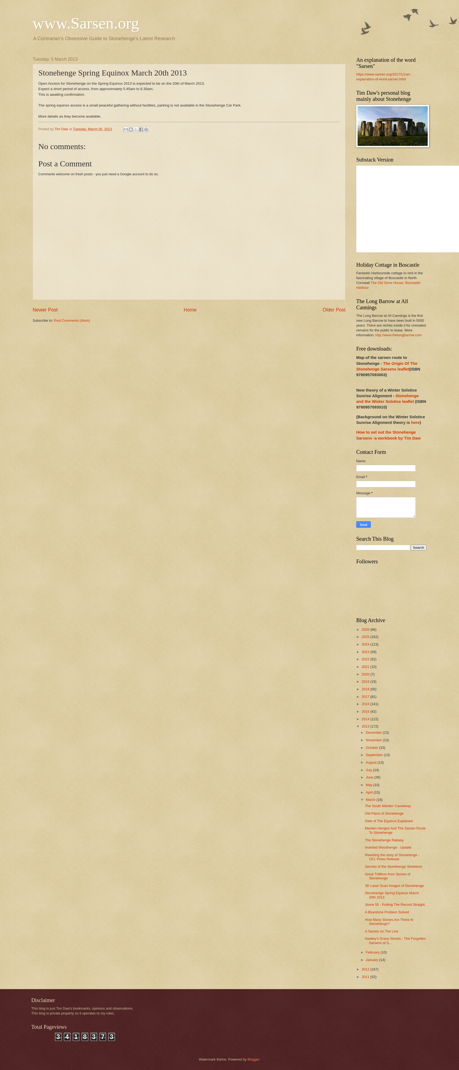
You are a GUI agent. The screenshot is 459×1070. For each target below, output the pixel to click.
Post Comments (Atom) (72, 320)
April (370, 792)
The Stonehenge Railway (384, 840)
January (372, 960)
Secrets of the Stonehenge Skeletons (393, 867)
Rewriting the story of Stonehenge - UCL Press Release (392, 857)
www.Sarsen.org (86, 23)
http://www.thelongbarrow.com (398, 335)
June (370, 777)
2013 (366, 726)
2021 (366, 667)
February (373, 952)
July (369, 770)
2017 (366, 697)
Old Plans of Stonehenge (384, 813)
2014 (366, 719)
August (372, 762)
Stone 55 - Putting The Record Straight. (395, 905)
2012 (366, 969)
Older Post (334, 310)
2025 (366, 637)
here (415, 422)
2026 (366, 629)
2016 (366, 704)
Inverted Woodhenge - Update (388, 847)
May (369, 785)
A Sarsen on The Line (381, 931)
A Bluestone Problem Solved (387, 912)
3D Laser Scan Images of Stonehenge (394, 886)
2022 (366, 659)
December (374, 733)
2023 (366, 652)
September (375, 755)
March (371, 800)
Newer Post (45, 310)
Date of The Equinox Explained (389, 821)
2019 (366, 682)
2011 (366, 977)
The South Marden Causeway (388, 806)
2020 (366, 674)
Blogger (253, 1059)
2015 (366, 711)
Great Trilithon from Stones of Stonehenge (387, 876)
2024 (366, 644)
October (372, 748)
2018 (366, 689)
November (374, 740)
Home (190, 310)
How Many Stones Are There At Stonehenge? (389, 922)
